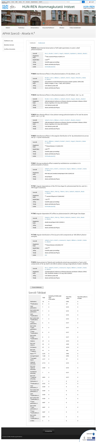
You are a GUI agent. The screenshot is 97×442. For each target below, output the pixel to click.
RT (24, 1)
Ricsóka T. (51, 53)
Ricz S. (46, 53)
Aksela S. (85, 53)
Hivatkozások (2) (51, 156)
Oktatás (62, 27)
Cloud (12, 1)
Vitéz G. (52, 191)
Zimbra (8, 1)
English (91, 2)
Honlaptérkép (48, 431)
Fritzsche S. (79, 77)
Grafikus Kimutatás (9, 49)
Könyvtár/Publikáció (48, 27)
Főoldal (3, 1)
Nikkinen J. (57, 77)
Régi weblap (4, 2)
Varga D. (61, 53)
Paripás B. (47, 191)
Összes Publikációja (36, 287)
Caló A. (67, 191)
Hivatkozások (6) (51, 206)
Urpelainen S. (73, 53)
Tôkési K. (62, 191)
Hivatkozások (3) (51, 66)
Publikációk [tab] (33, 43)
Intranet (28, 1)
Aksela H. (79, 53)
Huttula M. (66, 53)
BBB (16, 1)
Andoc (20, 1)
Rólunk (8, 27)
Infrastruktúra (35, 27)
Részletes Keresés (9, 45)
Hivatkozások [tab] (41, 43)
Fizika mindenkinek (75, 27)
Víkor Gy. (57, 191)
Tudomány (21, 27)
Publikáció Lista (8, 40)
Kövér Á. (56, 53)
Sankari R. (63, 77)
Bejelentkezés (34, 1)
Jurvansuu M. (62, 168)
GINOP (40, 1)
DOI (46, 66)
